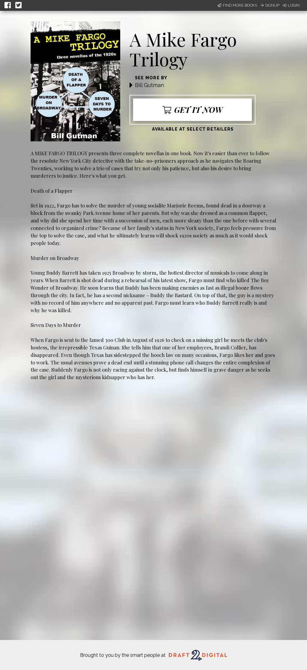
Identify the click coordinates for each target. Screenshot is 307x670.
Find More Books (237, 5)
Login (291, 5)
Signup (269, 5)
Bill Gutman (149, 85)
